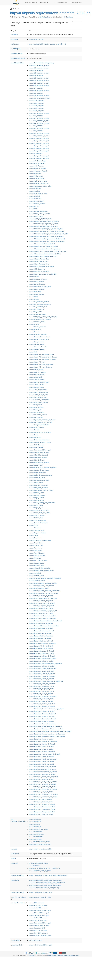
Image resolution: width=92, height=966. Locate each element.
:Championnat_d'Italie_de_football (42, 244)
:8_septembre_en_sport (39, 156)
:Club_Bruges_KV (37, 269)
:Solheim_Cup (36, 518)
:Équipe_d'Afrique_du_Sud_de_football (43, 593)
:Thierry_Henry (36, 543)
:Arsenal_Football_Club (38, 183)
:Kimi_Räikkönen (36, 407)
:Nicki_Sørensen (36, 445)
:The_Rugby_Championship (40, 540)
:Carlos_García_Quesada (39, 214)
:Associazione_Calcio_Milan (40, 186)
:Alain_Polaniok (36, 166)
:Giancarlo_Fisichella (38, 347)
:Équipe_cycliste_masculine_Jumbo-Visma (44, 591)
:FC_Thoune (35, 312)
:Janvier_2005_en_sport (39, 382)
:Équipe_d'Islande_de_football (41, 628)
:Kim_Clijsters (35, 405)
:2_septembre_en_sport (39, 138)
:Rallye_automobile (37, 472)
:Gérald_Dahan (36, 369)
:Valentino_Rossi (36, 565)
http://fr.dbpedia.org (45, 17)
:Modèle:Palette (36, 834)
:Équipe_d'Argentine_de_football (41, 606)
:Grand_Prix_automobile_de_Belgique (43, 357)
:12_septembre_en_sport (39, 73)
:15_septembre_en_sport (39, 83)
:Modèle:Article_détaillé (38, 829)
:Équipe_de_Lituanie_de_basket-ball (42, 696)
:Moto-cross (35, 437)
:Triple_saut (35, 558)
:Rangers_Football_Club (39, 480)
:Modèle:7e (35, 826)
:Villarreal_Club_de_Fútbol (39, 568)
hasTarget (16, 940)
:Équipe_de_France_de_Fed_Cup (42, 676)
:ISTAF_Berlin (36, 377)
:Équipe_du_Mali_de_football (40, 799)
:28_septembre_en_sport (39, 136)
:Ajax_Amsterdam (37, 163)
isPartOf (14, 39)
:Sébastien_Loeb (36, 530)
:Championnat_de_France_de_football (43, 246)
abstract (14, 34)
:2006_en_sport (36, 108)
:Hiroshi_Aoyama (37, 374)
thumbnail (15, 44)
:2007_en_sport (36, 110)
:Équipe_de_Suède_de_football (41, 749)
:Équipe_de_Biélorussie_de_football (42, 658)
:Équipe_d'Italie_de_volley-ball (41, 641)
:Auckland (34, 191)
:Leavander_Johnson (38, 415)
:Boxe (33, 209)
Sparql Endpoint (76, 2)
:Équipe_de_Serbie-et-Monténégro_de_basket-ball (47, 734)
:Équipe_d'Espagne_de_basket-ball (42, 618)
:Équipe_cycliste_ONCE (39, 588)
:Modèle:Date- (36, 831)
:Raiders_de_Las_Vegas (39, 470)
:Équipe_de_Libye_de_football (41, 694)
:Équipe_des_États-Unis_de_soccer (42, 769)
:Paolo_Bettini (36, 465)
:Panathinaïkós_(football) (39, 462)
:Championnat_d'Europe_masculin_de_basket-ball (47, 239)
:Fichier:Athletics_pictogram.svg (41, 63)
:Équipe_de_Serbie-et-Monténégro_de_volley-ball (47, 736)
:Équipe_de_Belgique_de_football (42, 656)
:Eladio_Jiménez (36, 294)
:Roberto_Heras (36, 493)
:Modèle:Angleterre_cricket (39, 844)
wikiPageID (15, 49)
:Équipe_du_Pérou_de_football (41, 814)
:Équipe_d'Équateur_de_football (41, 651)
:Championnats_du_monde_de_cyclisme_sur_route (47, 251)
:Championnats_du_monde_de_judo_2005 (44, 254)
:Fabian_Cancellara (37, 314)
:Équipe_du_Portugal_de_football (41, 812)
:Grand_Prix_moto (37, 362)
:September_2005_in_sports (38, 863)
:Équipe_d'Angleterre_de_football (41, 603)
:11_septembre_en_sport (39, 68)
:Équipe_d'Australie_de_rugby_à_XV (43, 611)
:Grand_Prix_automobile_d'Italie (41, 354)
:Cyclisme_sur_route (38, 279)
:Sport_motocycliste (37, 520)
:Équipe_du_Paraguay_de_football (42, 809)
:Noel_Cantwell (36, 447)
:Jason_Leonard (36, 384)
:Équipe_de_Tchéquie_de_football (42, 751)
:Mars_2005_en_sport (38, 933)
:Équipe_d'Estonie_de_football (41, 623)
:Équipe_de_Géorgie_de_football (41, 686)
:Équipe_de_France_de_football (41, 678)
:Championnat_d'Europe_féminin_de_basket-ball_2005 (48, 234)
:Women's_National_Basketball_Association (45, 578)
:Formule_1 (35, 329)
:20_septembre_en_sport (39, 113)
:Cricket (34, 276)
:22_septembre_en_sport (39, 118)
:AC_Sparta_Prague (37, 161)
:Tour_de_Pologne (37, 555)
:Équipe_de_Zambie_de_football (41, 764)
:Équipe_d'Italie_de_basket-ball (41, 636)
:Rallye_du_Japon (37, 477)
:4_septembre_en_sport (39, 143)
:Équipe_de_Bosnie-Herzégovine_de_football (45, 663)
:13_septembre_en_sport (39, 78)
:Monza (33, 435)
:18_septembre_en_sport (39, 95)
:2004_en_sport (36, 103)
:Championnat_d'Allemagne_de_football (44, 221)
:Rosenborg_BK (36, 500)
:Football (34, 324)
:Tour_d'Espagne (36, 553)
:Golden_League (36, 349)
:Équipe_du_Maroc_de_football (41, 802)
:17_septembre (36, 88)
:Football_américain (37, 327)
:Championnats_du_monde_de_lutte (42, 256)
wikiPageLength (17, 53)
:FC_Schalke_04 (36, 309)
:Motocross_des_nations (39, 440)
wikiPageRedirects (19, 897)
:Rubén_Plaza (36, 505)
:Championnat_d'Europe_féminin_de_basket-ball (46, 231)
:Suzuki (33, 525)
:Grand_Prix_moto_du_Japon (40, 367)
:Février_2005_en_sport (39, 339)
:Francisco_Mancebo (38, 334)
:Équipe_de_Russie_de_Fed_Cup (42, 716)
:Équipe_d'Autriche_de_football (41, 613)
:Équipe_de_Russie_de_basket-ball (42, 719)
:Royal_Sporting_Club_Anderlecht (42, 503)
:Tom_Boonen (36, 548)
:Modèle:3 (34, 824)
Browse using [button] (31, 2)
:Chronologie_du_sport (38, 261)
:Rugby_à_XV (36, 508)
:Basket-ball (35, 198)
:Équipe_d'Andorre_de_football (41, 601)
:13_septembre (36, 75)
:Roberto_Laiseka (37, 495)
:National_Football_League (40, 442)
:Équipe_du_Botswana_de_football (42, 774)
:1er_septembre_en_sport (39, 98)
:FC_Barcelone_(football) (39, 301)
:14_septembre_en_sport (39, 80)
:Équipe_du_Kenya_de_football (41, 792)
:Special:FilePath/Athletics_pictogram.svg (45, 880)
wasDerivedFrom (17, 875)
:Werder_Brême (36, 575)
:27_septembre (36, 131)
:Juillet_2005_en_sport (38, 394)
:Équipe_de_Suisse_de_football (41, 746)
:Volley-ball (35, 573)
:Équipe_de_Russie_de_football (41, 721)
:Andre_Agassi (36, 176)
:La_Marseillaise (36, 412)
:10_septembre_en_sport (39, 65)
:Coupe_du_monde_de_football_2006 (43, 274)
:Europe (34, 299)
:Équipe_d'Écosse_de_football (41, 648)
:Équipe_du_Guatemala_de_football (42, 787)
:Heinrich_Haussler (37, 372)
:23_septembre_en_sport (39, 121)
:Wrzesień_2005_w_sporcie (40, 871)
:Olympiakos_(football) (38, 455)
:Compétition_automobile (39, 271)
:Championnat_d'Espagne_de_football (43, 226)
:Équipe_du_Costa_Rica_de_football (43, 782)
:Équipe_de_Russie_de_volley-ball (42, 724)
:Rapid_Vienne (36, 482)
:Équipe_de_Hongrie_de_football (41, 689)
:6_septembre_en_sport (39, 148)
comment (15, 854)
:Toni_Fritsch (35, 550)
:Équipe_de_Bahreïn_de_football (41, 653)
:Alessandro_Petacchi (38, 171)
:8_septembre (35, 153)
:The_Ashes (35, 538)
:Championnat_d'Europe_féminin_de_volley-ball (46, 236)
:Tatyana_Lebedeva (37, 533)
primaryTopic (17, 945)
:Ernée (33, 296)
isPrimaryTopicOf (17, 892)
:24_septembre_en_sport (39, 123)
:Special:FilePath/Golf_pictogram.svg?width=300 (47, 44)
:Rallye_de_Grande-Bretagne (40, 475)
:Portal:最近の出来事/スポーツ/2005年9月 (44, 868)
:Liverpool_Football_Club (39, 425)
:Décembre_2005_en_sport (40, 286)
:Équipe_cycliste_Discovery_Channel (43, 583)
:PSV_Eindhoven (36, 460)
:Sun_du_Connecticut (38, 523)
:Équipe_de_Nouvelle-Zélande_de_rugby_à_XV (46, 709)
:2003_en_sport (36, 100)
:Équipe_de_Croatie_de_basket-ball (42, 668)
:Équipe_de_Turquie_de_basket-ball (42, 759)
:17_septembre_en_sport (39, 90)
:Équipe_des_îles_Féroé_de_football (43, 771)
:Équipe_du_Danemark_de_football (42, 784)
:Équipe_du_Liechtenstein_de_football (43, 794)
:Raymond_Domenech (38, 485)
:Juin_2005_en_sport (38, 397)
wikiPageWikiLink (17, 63)
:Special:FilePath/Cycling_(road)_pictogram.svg (47, 882)
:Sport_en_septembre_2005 (40, 219)
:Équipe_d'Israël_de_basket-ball (41, 631)
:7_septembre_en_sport (39, 151)
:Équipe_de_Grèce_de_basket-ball (42, 684)
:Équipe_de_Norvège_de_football (42, 706)
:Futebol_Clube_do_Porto (39, 337)
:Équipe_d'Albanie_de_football (41, 596)
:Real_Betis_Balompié (38, 487)
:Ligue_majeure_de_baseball (40, 422)
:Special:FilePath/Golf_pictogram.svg (44, 887)
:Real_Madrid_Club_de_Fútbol (41, 490)
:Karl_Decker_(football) (38, 402)
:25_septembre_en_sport (39, 128)
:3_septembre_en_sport (39, 141)
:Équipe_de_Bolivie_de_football (41, 661)
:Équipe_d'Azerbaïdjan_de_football (42, 616)
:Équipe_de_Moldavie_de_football (42, 704)
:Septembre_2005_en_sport (40, 892)
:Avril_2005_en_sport (38, 193)
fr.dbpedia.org (68, 17)
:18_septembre (36, 93)
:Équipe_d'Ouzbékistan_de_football (42, 643)
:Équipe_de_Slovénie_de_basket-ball (43, 741)
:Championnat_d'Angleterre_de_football (43, 224)
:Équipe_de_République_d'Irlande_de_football (45, 729)
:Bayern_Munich (36, 201)
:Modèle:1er (35, 819)
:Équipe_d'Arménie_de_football (41, 608)
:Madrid (34, 430)
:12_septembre (36, 70)
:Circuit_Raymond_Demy (39, 264)
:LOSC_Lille (35, 410)
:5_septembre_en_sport (39, 146)
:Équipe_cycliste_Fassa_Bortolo (41, 585)
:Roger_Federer (36, 498)
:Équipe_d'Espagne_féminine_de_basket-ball (45, 621)
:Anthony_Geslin (36, 178)
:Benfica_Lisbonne (37, 203)
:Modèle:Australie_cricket (39, 842)
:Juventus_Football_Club (39, 400)
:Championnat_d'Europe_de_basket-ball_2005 (46, 229)
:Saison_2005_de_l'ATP (39, 510)
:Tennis (33, 535)
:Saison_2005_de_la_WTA (39, 513)
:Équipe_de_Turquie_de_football (41, 761)
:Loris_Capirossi (36, 427)
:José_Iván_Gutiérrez (38, 389)
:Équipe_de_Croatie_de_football (41, 671)
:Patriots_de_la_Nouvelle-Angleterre (42, 467)
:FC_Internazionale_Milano (40, 304)
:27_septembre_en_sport (39, 133)
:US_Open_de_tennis (38, 560)
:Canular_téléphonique (38, 211)
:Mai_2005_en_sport (38, 930)
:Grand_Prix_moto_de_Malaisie (41, 364)
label (13, 858)
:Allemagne (35, 173)
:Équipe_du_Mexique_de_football (42, 804)
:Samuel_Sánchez (37, 515)
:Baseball (34, 196)
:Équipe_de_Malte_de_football (41, 701)
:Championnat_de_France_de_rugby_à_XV (45, 249)
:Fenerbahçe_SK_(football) (40, 319)
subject (14, 849)
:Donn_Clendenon (37, 284)
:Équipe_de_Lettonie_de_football (41, 691)
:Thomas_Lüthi (36, 545)
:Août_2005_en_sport (38, 181)
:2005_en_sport (36, 39)
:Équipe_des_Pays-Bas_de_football (42, 766)
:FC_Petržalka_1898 (38, 307)
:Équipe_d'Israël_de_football (40, 633)
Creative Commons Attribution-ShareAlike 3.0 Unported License (63, 955)
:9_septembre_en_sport (39, 158)
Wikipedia (31, 955)
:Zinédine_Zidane (37, 580)
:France (34, 332)
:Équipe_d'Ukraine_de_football (41, 646)
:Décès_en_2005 (36, 289)
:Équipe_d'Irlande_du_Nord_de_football (43, 626)
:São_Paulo (35, 528)
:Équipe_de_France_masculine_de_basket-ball (46, 681)
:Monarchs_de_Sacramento (40, 432)
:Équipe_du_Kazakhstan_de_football (43, 789)
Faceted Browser (61, 2)
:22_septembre (36, 116)
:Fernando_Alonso (37, 322)
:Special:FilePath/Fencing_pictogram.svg (45, 885)
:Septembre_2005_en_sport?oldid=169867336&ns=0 (48, 875)
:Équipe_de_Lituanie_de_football (41, 699)
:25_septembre (36, 126)
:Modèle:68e (35, 839)
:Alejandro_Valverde (37, 168)
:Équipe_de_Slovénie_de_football (42, 744)
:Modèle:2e (35, 821)
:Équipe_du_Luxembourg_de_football (43, 797)
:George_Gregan (36, 344)
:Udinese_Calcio (36, 563)
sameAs (14, 863)
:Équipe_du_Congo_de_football (41, 779)
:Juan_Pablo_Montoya (38, 392)
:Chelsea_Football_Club (39, 259)
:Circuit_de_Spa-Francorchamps (41, 266)
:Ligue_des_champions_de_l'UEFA (42, 420)
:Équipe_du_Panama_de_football (41, 807)
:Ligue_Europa (36, 417)
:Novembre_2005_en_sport (40, 450)
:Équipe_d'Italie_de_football (40, 638)
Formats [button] (44, 2)
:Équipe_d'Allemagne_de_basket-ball (43, 598)
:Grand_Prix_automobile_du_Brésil (42, 359)
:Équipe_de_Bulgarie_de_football (41, 666)
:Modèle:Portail (36, 837)
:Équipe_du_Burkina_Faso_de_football (43, 777)
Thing (23, 17)
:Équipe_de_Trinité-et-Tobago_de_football (44, 754)
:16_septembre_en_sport (39, 85)
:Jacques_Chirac (36, 379)
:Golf (33, 352)
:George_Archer (36, 342)
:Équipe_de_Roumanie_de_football (42, 714)
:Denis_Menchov (36, 281)
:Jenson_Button (36, 387)
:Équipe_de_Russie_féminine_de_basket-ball (45, 726)
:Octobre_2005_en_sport (39, 452)
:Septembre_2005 (37, 928)
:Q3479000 (34, 865)
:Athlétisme (35, 188)
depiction (15, 880)
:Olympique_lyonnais (38, 457)
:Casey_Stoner (36, 216)
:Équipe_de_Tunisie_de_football (41, 756)
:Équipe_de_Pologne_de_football (41, 711)
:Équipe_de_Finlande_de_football (42, 673)
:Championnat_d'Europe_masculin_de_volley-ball (46, 241)
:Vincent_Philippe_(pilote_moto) (41, 570)
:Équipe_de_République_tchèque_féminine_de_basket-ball (49, 731)
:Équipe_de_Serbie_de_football (41, 739)
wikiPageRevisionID (18, 58)
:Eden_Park (35, 291)
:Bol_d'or (34, 206)
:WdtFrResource (35, 940)
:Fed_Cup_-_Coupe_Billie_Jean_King (43, 317)
